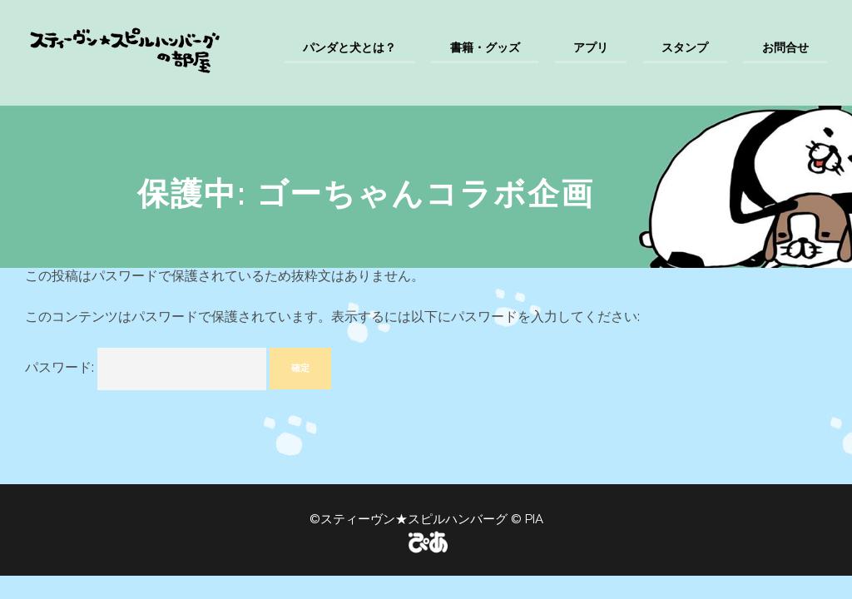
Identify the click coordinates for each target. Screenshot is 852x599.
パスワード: (145, 369)
